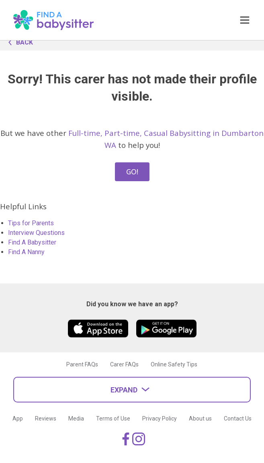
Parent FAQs (82, 364)
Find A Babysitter (32, 242)
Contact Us (238, 418)
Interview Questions (36, 233)
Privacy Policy (159, 418)
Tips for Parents (31, 223)
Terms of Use (113, 418)
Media (76, 418)
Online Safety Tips (174, 364)
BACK (18, 41)
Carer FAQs (124, 364)
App (17, 418)
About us (200, 418)
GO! (132, 171)
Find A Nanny (26, 252)
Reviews (45, 418)
